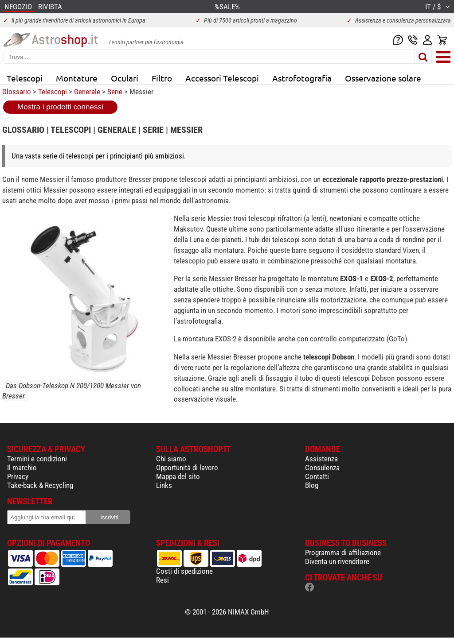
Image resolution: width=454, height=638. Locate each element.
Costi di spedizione (184, 571)
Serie (114, 91)
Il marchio (22, 467)
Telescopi (25, 78)
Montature (77, 78)
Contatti (317, 476)
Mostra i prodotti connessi (60, 107)
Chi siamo (171, 458)
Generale (87, 91)
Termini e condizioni (37, 458)
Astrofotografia (302, 78)
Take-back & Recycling (40, 485)
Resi (162, 580)
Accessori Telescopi (222, 78)
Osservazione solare (383, 78)
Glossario (16, 91)
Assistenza (321, 458)
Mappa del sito (178, 476)
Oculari (124, 78)
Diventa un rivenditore (337, 561)
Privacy (17, 476)
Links (164, 485)
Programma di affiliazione (343, 552)
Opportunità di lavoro (187, 467)
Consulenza (322, 467)
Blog (311, 485)
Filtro (162, 78)
